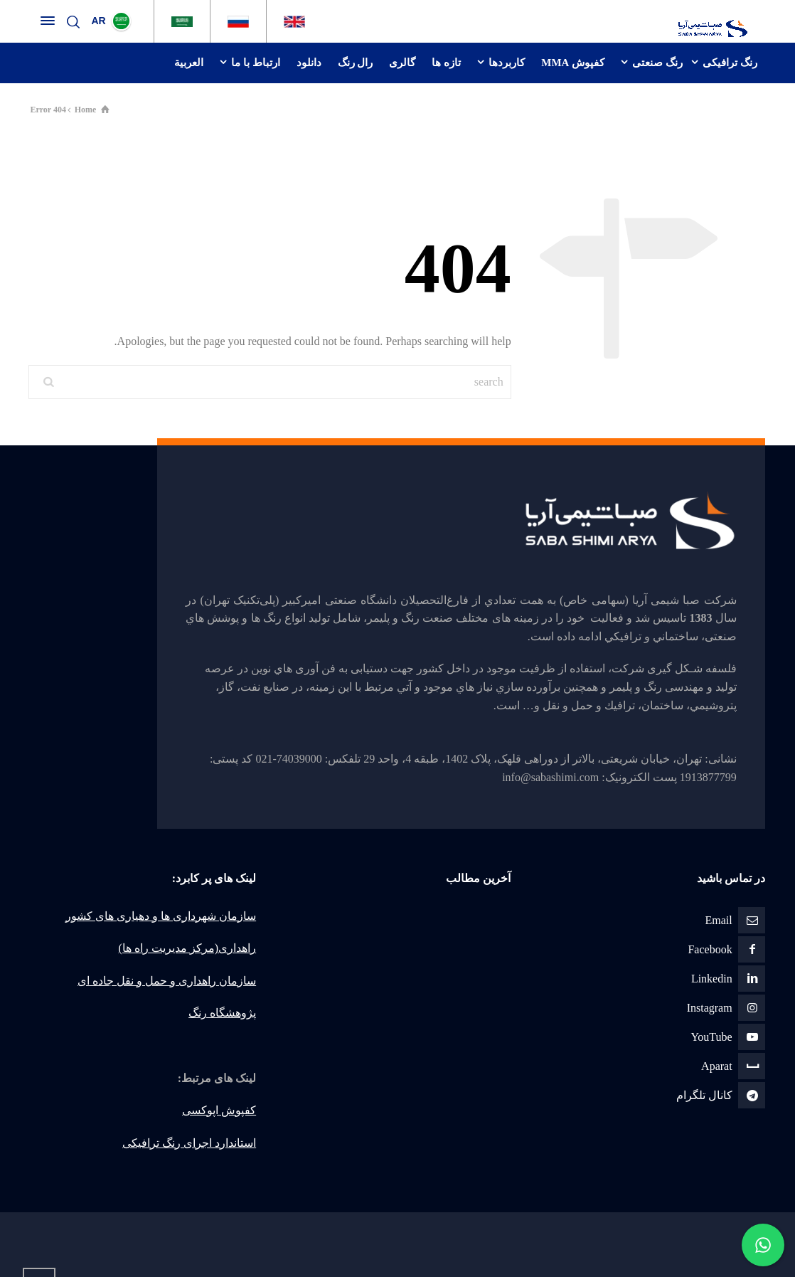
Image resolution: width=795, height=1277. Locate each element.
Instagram (709, 1008)
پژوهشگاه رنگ (222, 1013)
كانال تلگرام (704, 1095)
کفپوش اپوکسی (219, 1110)
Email (718, 920)
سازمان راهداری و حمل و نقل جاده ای (167, 981)
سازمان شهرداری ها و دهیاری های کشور (160, 916)
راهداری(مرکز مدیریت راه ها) (187, 948)
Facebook (710, 949)
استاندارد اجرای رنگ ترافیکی (189, 1143)
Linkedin (711, 979)
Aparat (716, 1066)
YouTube (711, 1037)
